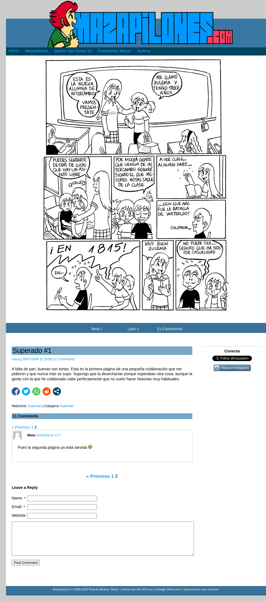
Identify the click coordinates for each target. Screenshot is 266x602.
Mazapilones (62, 595)
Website (19, 515)
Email (19, 506)
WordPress (144, 595)
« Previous (21, 427)
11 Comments (169, 329)
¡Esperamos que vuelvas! (201, 595)
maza (16, 359)
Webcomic (174, 595)
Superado (67, 406)
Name (19, 498)
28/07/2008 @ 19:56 (37, 359)
